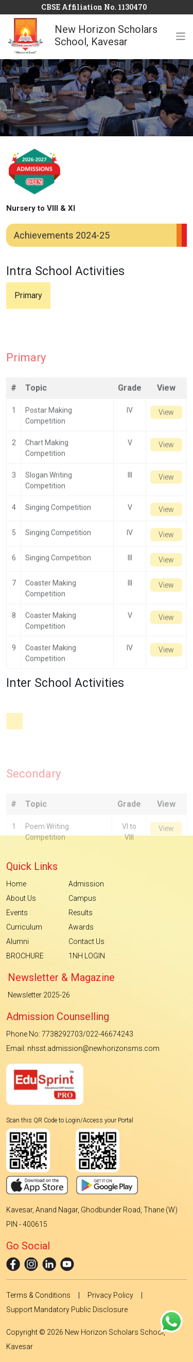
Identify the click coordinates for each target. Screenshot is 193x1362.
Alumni (17, 941)
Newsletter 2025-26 (39, 995)
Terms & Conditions (38, 1295)
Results (80, 913)
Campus (82, 898)
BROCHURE (25, 956)
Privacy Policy (110, 1295)
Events (17, 913)
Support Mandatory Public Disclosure (67, 1309)
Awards (81, 927)
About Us (21, 898)
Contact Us (86, 941)
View (166, 424)
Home (16, 884)
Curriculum (24, 927)
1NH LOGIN (86, 956)
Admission (86, 884)
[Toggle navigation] (180, 28)
